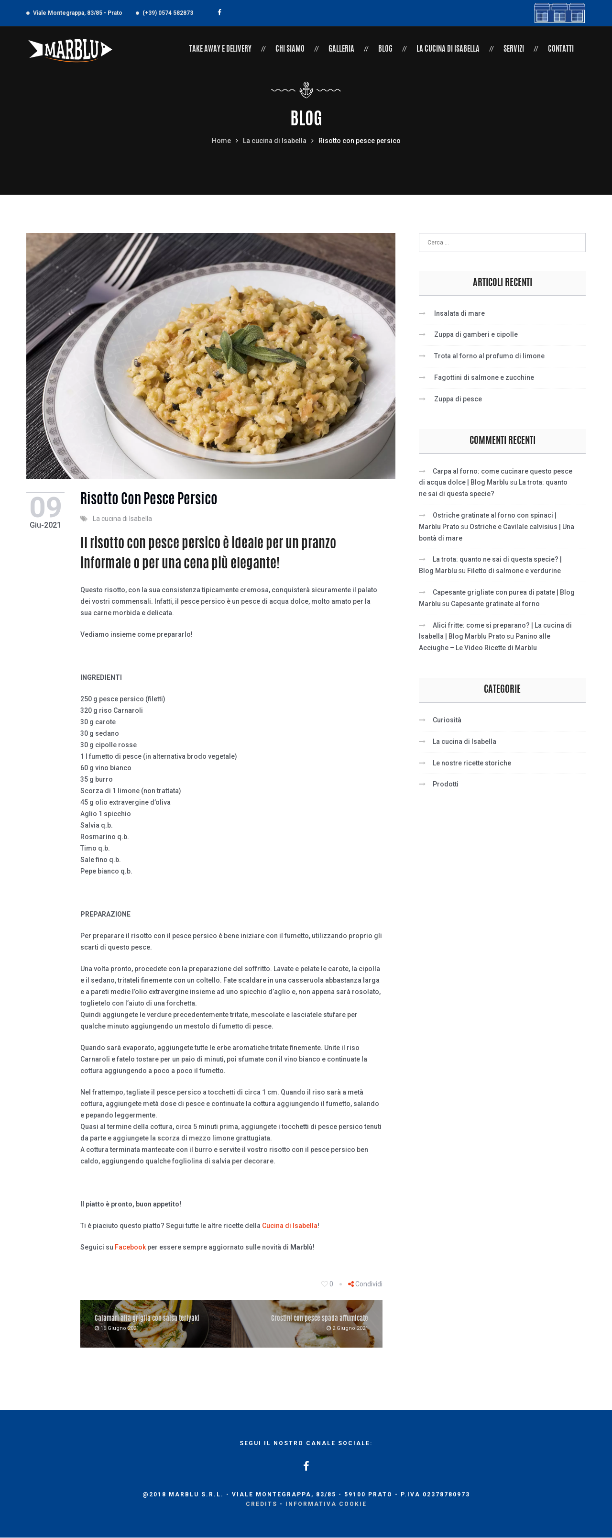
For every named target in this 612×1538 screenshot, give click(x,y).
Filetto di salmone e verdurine (514, 571)
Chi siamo (290, 49)
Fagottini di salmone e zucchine (484, 377)
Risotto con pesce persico (151, 500)
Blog (385, 49)
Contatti (561, 49)
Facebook (130, 1247)
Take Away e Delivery (220, 49)
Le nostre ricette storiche (472, 763)
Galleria (341, 49)
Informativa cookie (326, 1504)
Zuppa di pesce (458, 399)
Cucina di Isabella (289, 1226)
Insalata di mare (459, 313)
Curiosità (447, 720)
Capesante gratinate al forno (495, 604)
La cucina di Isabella (448, 49)
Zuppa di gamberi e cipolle (476, 334)
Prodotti (446, 784)
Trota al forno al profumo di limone (489, 356)
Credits (261, 1504)
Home (221, 140)
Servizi (513, 49)
